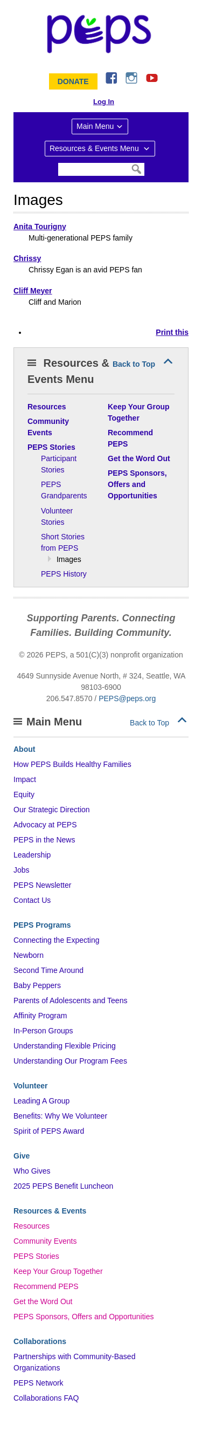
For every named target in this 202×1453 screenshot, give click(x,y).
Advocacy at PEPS (45, 824)
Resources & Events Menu (95, 148)
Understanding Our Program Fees (70, 1061)
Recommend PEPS (46, 1286)
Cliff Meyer (32, 290)
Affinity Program (40, 1015)
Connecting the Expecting (56, 940)
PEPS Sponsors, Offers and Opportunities (83, 1316)
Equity (23, 794)
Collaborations (39, 1341)
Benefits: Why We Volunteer (60, 1116)
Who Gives (31, 1171)
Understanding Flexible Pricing (64, 1045)
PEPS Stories (36, 1256)
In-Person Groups (43, 1030)
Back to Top (134, 364)
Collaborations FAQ (46, 1398)
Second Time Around (48, 970)
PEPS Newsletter (42, 885)
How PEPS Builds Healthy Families (72, 764)
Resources (31, 1226)
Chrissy (27, 258)
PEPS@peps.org (127, 698)
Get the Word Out (42, 1301)
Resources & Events (49, 1211)
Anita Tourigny (39, 226)
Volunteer (30, 1085)
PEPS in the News (44, 839)
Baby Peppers (37, 985)
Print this (172, 332)
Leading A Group (41, 1100)
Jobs (21, 870)
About (24, 749)
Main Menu (95, 126)
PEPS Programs (42, 925)
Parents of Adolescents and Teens (70, 1000)
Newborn (28, 955)
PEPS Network (38, 1383)
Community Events (44, 1241)
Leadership (32, 855)
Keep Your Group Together (58, 1271)
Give (21, 1156)
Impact (24, 779)
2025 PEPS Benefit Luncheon (63, 1186)
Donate (73, 81)
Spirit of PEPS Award (48, 1131)
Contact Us (32, 900)
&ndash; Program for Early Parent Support (101, 34)
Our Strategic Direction (51, 809)
